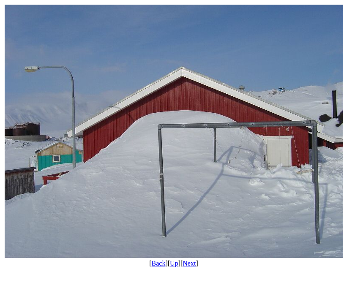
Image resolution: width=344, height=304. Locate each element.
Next (189, 263)
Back (159, 263)
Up (174, 263)
